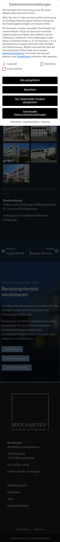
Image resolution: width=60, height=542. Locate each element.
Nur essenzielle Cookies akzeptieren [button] (30, 100)
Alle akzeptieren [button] (30, 80)
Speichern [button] (30, 89)
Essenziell (9, 64)
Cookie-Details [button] (16, 122)
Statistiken (48, 64)
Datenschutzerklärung (13, 53)
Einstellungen (24, 56)
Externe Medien (12, 68)
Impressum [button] (45, 122)
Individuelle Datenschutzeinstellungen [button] (30, 113)
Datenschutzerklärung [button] (31, 122)
